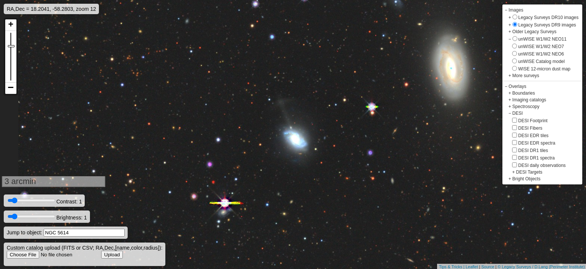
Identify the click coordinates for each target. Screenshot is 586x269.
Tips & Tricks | (452, 267)
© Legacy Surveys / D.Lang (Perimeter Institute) (541, 267)
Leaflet (471, 267)
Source (487, 267)
